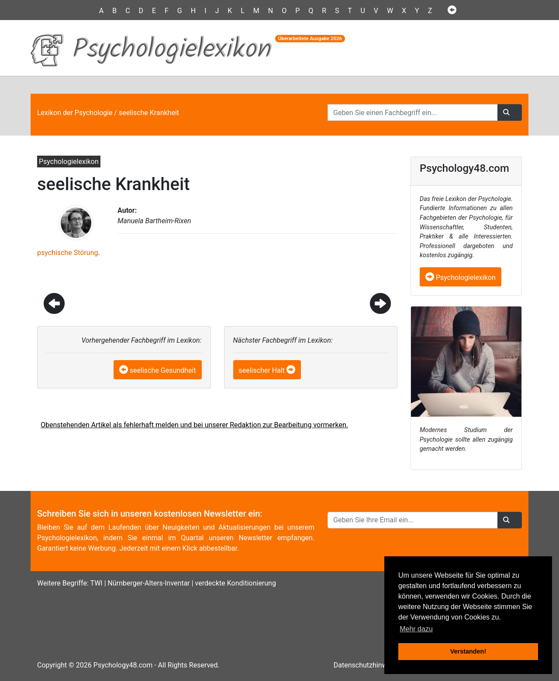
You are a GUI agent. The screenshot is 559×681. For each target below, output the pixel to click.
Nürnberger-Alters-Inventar (149, 583)
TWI (96, 583)
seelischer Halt (262, 370)
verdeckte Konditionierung (235, 583)
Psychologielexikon (460, 277)
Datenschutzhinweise (367, 665)
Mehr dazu (416, 629)
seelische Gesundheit (163, 370)
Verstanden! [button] (468, 651)
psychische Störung (67, 253)
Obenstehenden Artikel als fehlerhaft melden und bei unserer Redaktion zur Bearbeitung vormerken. (194, 425)
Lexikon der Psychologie (74, 113)
